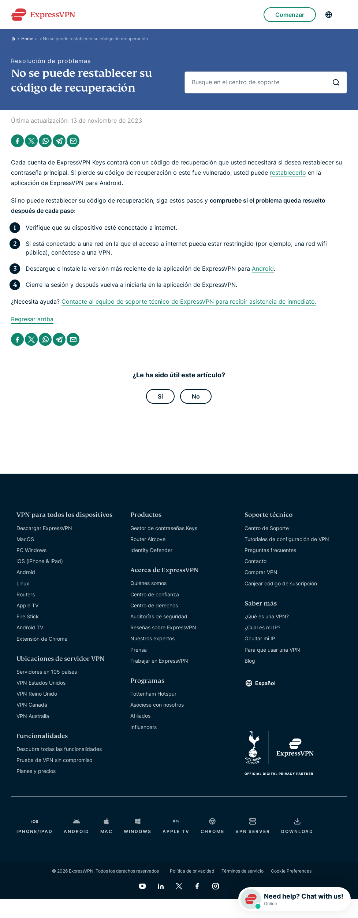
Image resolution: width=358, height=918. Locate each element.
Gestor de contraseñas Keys (163, 528)
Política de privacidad (192, 871)
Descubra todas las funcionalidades (59, 749)
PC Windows (31, 550)
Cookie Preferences (291, 871)
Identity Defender (151, 550)
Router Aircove (147, 539)
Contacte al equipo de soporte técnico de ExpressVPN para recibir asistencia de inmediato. (188, 301)
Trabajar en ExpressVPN (159, 661)
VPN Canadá (31, 705)
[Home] (16, 38)
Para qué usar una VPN (272, 650)
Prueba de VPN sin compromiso (54, 760)
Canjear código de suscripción (281, 583)
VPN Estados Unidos (41, 683)
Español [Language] (265, 683)
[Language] (328, 14)
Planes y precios (36, 771)
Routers (25, 594)
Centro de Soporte (267, 528)
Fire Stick (27, 616)
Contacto (255, 561)
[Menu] (343, 14)
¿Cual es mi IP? (262, 627)
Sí (160, 396)
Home (27, 38)
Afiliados (140, 716)
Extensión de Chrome (41, 639)
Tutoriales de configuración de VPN (287, 539)
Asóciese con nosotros (157, 705)
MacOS (25, 539)
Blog (250, 661)
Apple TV (27, 605)
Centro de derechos (154, 605)
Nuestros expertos (152, 639)
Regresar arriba (32, 319)
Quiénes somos (148, 583)
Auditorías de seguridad (158, 616)
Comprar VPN (261, 572)
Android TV (29, 628)
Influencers (143, 727)
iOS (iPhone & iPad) (39, 561)
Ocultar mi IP (260, 639)
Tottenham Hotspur (153, 694)
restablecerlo (288, 172)
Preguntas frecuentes (270, 550)
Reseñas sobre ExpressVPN (163, 627)
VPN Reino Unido (36, 694)
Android (263, 268)
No (196, 396)
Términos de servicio (242, 871)
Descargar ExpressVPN (44, 528)
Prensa (138, 650)
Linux (22, 583)
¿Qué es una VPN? (267, 616)
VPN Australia (32, 716)
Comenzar (289, 14)
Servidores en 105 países (46, 672)
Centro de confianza (154, 594)
